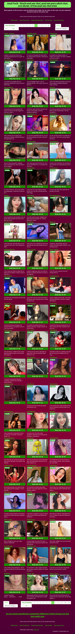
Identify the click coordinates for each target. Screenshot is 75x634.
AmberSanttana (31, 465)
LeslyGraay (53, 303)
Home (58, 25)
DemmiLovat (8, 330)
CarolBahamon (54, 276)
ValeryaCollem (31, 141)
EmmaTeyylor (54, 60)
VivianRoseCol (8, 60)
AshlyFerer (30, 60)
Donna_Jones (54, 573)
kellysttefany (8, 114)
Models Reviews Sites (37, 20)
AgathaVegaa (54, 492)
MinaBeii (52, 411)
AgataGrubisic (54, 438)
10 (48, 25)
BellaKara (7, 573)
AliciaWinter (53, 357)
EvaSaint (52, 519)
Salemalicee (53, 330)
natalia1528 (53, 546)
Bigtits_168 (30, 573)
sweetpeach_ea (31, 114)
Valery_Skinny (54, 249)
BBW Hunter (14, 20)
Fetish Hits (36, 629)
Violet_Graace (31, 249)
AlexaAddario (31, 357)
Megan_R (52, 222)
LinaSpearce (31, 276)
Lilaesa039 (30, 438)
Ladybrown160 (8, 384)
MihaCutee (30, 87)
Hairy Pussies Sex (24, 20)
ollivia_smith (8, 519)
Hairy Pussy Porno (59, 20)
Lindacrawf (7, 141)
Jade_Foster (8, 492)
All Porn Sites (48, 20)
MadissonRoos (31, 303)
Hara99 (6, 195)
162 (13, 28)
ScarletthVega (8, 546)
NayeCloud (30, 195)
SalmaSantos (54, 384)
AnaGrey (52, 87)
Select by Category (62, 28)
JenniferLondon (32, 33)
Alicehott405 (8, 276)
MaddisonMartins (9, 249)
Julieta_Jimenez (9, 33)
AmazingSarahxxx (55, 195)
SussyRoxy (30, 222)
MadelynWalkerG (9, 438)
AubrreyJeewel (8, 222)
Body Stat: (14, 52)
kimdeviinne (8, 357)
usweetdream (54, 168)
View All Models (10, 25)
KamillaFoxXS (31, 411)
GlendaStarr (8, 168)
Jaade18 (29, 492)
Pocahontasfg (8, 465)
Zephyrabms (53, 465)
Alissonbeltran (8, 87)
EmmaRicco (8, 303)
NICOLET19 (53, 114)
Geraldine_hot (31, 546)
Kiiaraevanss (31, 519)
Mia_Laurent (30, 330)
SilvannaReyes (8, 411)
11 (6, 28)
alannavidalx (31, 168)
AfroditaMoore (54, 141)
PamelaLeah (53, 33)
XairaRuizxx (30, 384)
